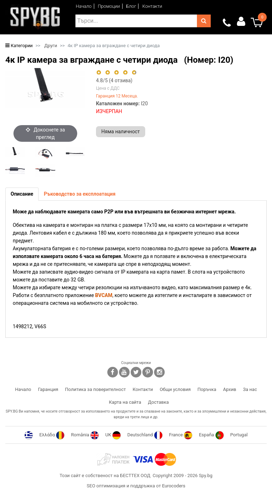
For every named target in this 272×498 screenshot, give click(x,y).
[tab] (22, 194)
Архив (229, 389)
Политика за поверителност (95, 389)
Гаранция (48, 389)
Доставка (158, 402)
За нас (250, 389)
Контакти (152, 6)
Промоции (109, 6)
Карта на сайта (125, 402)
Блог (131, 6)
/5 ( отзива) (114, 80)
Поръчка (207, 389)
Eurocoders (173, 485)
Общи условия (175, 389)
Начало (84, 6)
